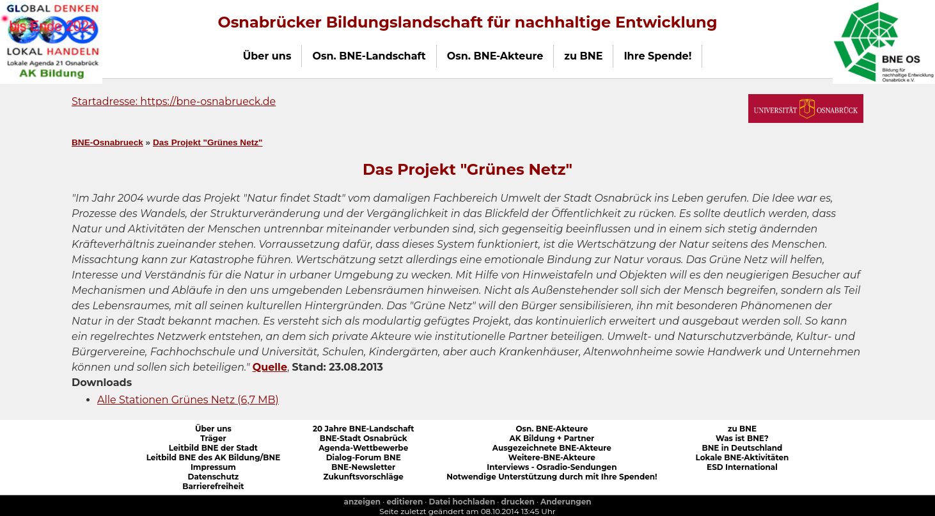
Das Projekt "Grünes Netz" (208, 142)
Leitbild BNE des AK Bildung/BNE (213, 457)
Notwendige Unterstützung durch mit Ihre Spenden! (551, 476)
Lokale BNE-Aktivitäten (742, 457)
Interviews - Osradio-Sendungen (552, 467)
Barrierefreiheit (213, 486)
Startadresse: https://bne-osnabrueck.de (174, 101)
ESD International (742, 467)
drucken (518, 501)
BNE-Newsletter (363, 467)
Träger (213, 438)
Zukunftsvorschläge (364, 476)
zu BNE (742, 428)
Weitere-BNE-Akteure (551, 457)
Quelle (270, 367)
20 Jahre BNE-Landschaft (363, 428)
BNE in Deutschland (742, 448)
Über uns (213, 428)
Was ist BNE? (742, 438)
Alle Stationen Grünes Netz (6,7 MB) (188, 400)
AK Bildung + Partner (551, 438)
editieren (404, 501)
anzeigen (362, 501)
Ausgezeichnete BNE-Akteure (551, 448)
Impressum (213, 467)
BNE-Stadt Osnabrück (363, 438)
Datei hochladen (462, 501)
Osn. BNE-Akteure (551, 428)
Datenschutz (213, 476)
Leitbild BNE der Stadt (213, 448)
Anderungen (565, 501)
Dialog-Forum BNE (363, 457)
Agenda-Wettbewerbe (363, 448)
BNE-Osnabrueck (107, 142)
